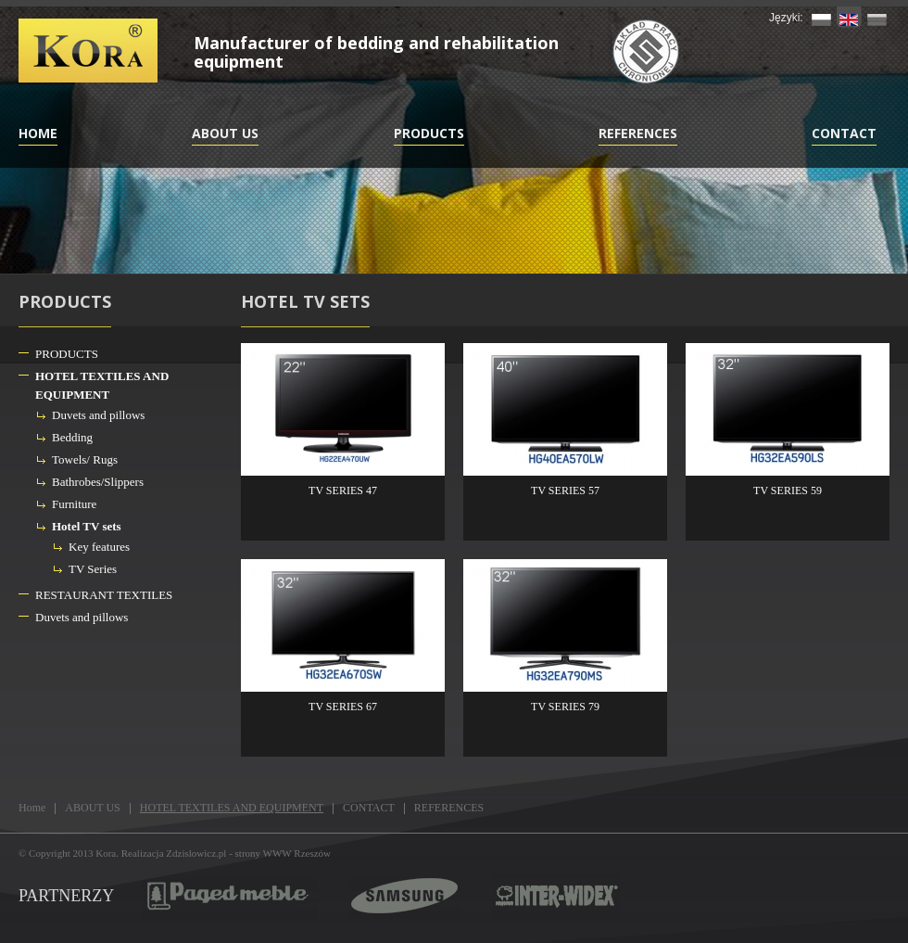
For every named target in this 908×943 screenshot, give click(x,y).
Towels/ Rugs (85, 459)
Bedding (72, 437)
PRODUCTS (429, 133)
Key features (99, 547)
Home (38, 133)
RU (876, 17)
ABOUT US (225, 133)
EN (849, 17)
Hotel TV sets (86, 526)
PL (821, 17)
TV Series (93, 569)
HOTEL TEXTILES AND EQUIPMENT (102, 385)
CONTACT (844, 133)
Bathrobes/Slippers (98, 482)
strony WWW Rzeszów (283, 853)
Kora (105, 853)
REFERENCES (638, 133)
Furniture (74, 504)
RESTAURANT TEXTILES (103, 595)
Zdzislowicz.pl (196, 853)
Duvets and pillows (98, 415)
